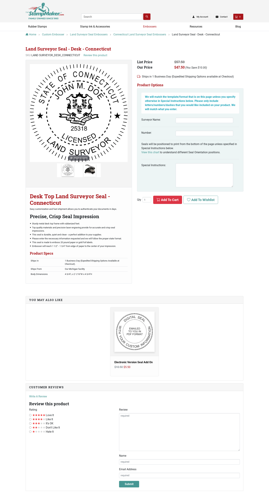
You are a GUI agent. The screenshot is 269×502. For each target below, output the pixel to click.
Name (122, 455)
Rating (33, 409)
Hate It (43, 431)
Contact (223, 16)
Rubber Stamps (37, 26)
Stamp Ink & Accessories (95, 26)
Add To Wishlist (201, 200)
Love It (43, 415)
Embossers (149, 26)
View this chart (150, 152)
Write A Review (38, 396)
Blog (238, 26)
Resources (196, 26)
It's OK (43, 423)
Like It (43, 419)
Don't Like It (46, 427)
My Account (199, 16)
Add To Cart (168, 200)
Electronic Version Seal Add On (133, 362)
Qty (139, 199)
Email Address (127, 469)
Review (123, 409)
